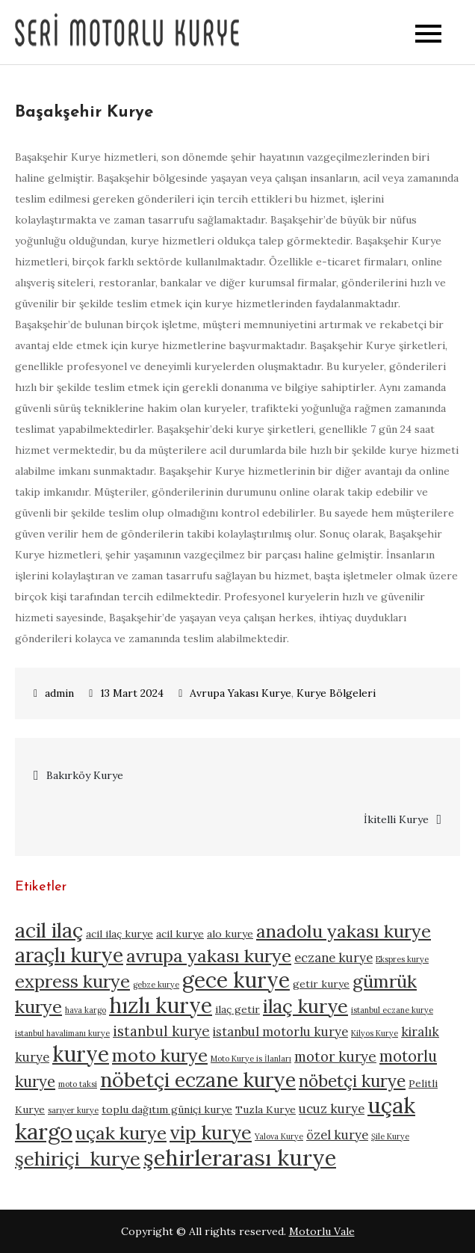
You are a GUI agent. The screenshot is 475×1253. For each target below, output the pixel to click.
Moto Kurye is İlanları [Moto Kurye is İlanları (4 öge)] (251, 1058)
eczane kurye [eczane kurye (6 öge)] (333, 957)
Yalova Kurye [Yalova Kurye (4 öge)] (279, 1136)
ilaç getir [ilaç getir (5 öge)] (237, 1009)
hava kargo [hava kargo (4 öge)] (85, 1010)
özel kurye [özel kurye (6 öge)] (337, 1135)
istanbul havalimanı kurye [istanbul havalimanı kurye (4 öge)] (62, 1033)
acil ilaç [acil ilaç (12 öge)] (49, 930)
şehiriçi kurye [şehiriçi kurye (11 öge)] (77, 1158)
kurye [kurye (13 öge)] (80, 1054)
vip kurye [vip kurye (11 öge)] (211, 1132)
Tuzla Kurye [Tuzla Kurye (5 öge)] (265, 1109)
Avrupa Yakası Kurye (240, 693)
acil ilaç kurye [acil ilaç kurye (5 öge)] (119, 933)
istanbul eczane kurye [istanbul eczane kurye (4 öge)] (392, 1010)
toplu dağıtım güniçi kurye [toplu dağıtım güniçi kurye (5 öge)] (167, 1109)
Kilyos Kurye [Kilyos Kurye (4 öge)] (374, 1033)
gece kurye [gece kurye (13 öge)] (236, 980)
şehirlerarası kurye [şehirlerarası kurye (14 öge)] (239, 1157)
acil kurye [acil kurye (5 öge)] (180, 933)
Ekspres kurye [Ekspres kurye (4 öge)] (402, 959)
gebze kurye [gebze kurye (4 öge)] (156, 984)
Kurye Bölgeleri (336, 693)
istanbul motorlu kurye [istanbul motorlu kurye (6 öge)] (280, 1031)
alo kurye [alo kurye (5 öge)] (230, 933)
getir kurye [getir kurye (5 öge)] (321, 984)
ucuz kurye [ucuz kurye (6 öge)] (331, 1108)
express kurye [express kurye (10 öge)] (72, 981)
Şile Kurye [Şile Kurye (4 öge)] (390, 1136)
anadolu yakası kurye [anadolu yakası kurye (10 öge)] (343, 931)
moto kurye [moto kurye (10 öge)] (160, 1055)
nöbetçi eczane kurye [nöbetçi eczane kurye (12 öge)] (198, 1079)
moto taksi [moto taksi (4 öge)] (77, 1084)
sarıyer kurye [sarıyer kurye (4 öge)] (73, 1110)
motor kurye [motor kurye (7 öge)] (335, 1056)
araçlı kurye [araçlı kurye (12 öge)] (69, 954)
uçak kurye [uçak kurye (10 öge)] (121, 1133)
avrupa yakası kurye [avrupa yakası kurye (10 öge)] (208, 955)
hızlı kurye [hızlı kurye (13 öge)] (160, 1005)
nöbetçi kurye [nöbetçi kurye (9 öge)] (352, 1081)
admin (59, 693)
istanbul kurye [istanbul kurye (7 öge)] (161, 1031)
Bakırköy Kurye (84, 775)
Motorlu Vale (322, 1231)
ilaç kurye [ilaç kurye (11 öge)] (305, 1006)
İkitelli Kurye (396, 819)
